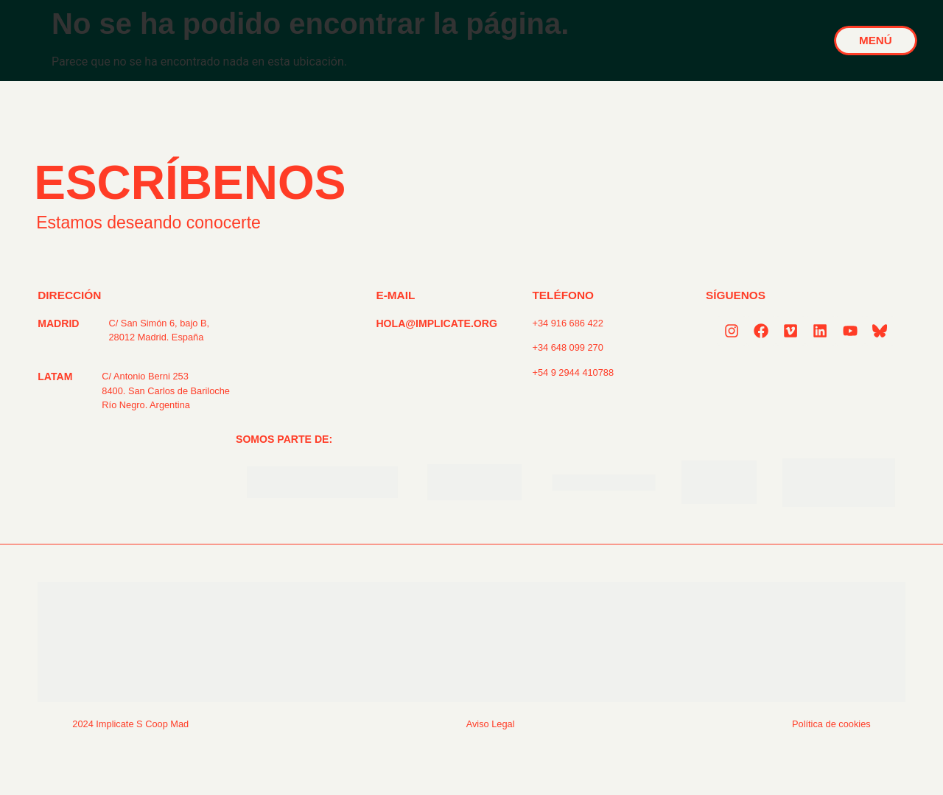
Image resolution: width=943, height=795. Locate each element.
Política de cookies (831, 723)
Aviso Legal (490, 723)
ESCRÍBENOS (190, 182)
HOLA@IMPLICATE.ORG (436, 323)
